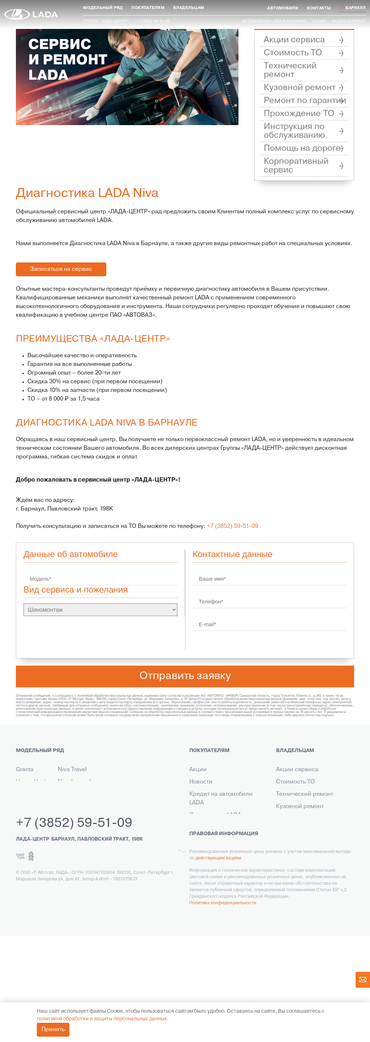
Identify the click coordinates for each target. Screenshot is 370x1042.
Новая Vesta (32, 782)
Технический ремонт (290, 70)
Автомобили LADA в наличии (274, 21)
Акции (319, 21)
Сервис (199, 885)
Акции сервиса (349, 21)
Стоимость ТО (293, 53)
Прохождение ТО (299, 114)
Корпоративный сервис (296, 166)
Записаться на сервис (61, 269)
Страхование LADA (215, 815)
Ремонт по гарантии (305, 100)
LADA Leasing (207, 910)
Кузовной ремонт (300, 87)
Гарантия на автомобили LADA (223, 832)
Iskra (64, 806)
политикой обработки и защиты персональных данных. (102, 1019)
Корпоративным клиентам (225, 848)
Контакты (202, 860)
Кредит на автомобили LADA (221, 799)
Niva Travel (72, 769)
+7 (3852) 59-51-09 (232, 526)
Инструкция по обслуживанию (294, 131)
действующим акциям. (219, 964)
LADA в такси (207, 897)
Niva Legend (74, 782)
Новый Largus (25, 799)
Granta (25, 769)
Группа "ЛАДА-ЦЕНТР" (106, 21)
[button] (103, 8)
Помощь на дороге (302, 148)
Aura (64, 794)
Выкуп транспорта (214, 873)
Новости (200, 782)
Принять (53, 1029)
